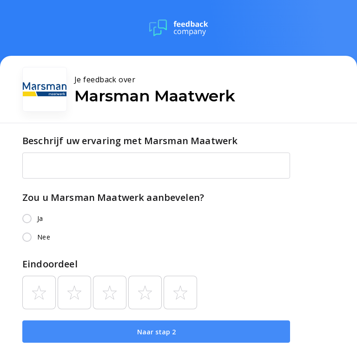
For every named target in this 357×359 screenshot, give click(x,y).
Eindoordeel (50, 264)
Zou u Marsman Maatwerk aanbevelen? (113, 197)
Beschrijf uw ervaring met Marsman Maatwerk (130, 140)
